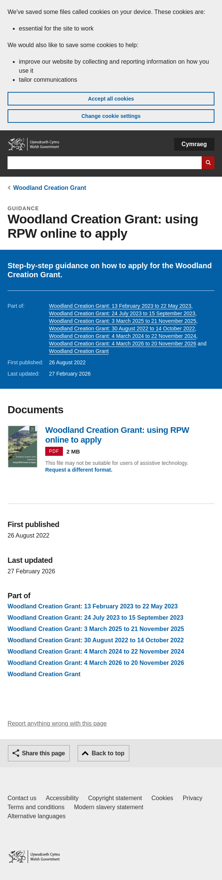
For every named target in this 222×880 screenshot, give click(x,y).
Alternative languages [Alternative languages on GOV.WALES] (37, 816)
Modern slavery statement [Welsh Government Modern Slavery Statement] (108, 807)
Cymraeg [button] (194, 144)
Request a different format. (78, 470)
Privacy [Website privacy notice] (192, 798)
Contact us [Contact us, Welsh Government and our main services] (22, 798)
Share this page (43, 753)
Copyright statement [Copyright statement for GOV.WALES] (115, 798)
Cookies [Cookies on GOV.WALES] (162, 798)
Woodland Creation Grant (49, 188)
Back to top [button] (108, 753)
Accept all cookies (111, 99)
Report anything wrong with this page (57, 723)
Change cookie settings (111, 116)
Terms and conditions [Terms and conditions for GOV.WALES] (36, 807)
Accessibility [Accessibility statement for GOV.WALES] (62, 798)
